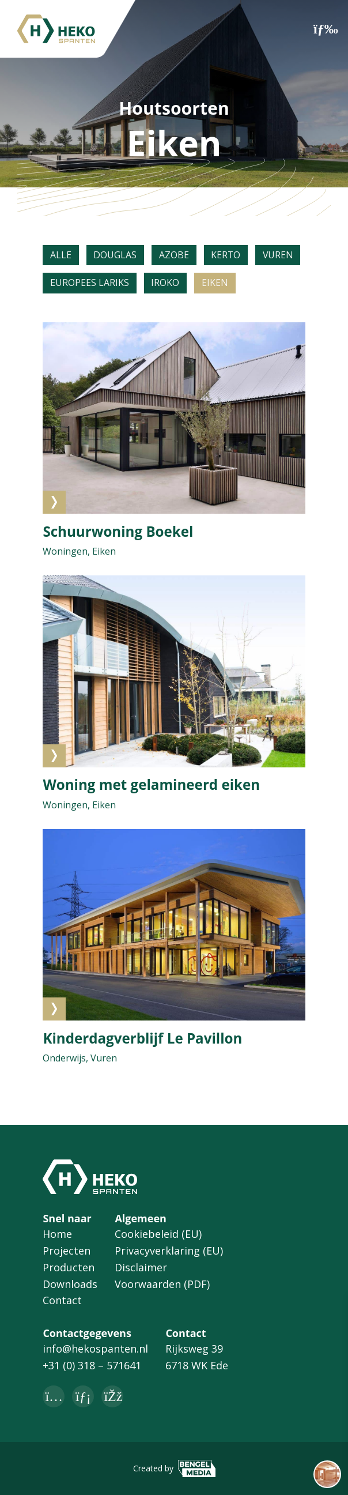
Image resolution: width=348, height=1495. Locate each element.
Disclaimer (141, 1267)
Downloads (70, 1284)
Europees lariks (89, 283)
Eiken (215, 283)
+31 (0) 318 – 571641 (92, 1366)
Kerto (227, 255)
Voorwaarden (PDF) (162, 1284)
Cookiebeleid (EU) (158, 1234)
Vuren (280, 255)
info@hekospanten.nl (95, 1349)
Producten (68, 1267)
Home (57, 1234)
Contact (62, 1301)
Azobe (175, 255)
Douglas (115, 255)
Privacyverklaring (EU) (169, 1250)
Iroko (166, 283)
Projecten (66, 1250)
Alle (60, 255)
